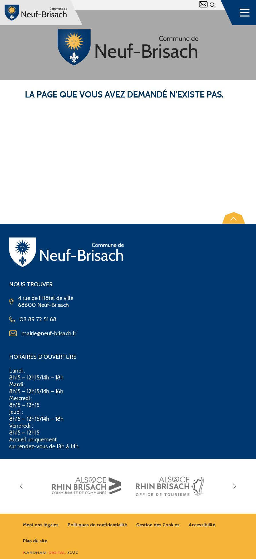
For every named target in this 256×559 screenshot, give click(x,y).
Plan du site (35, 541)
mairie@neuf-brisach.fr (49, 333)
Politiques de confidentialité (97, 524)
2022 (50, 552)
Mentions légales (40, 524)
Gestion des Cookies (157, 524)
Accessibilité (202, 524)
